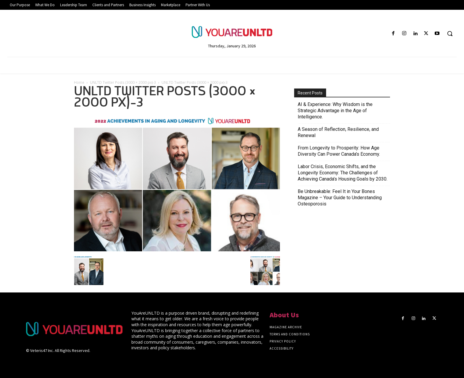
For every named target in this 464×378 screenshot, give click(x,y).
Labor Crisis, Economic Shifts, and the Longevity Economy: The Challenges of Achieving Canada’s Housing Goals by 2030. (342, 173)
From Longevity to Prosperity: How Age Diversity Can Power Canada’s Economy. (339, 151)
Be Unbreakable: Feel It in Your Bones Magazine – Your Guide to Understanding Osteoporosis (340, 198)
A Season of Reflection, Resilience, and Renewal (338, 132)
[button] (450, 33)
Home (79, 82)
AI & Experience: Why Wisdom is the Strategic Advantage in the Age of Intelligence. (335, 111)
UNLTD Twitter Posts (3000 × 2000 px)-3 (123, 82)
